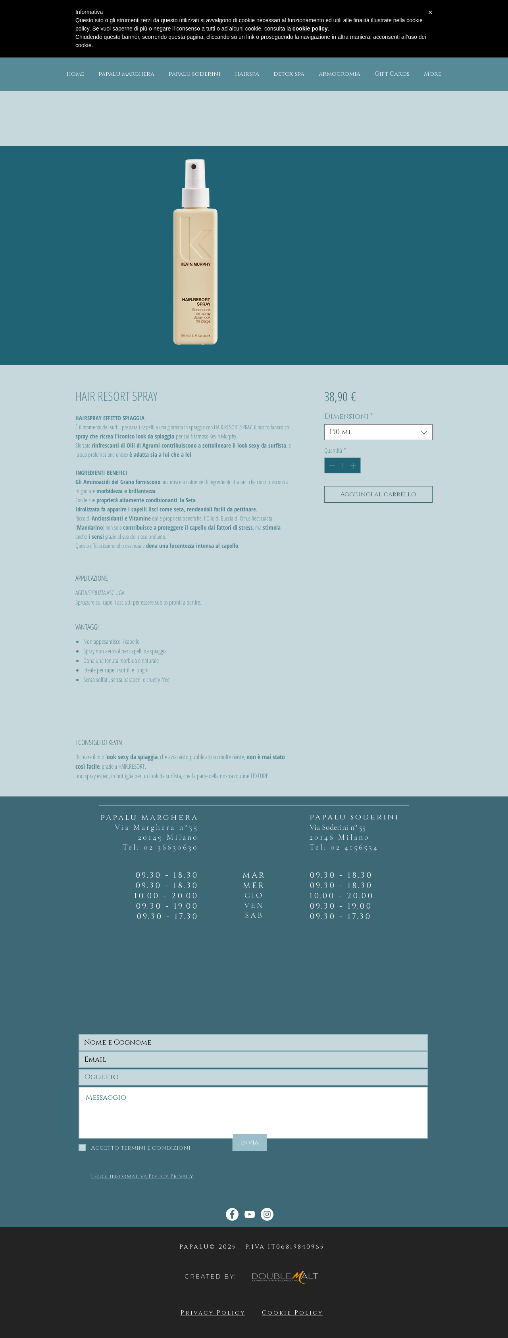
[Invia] (250, 1142)
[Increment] (354, 465)
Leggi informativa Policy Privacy (142, 1176)
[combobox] (378, 432)
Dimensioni (348, 416)
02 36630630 (171, 847)
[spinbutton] (342, 465)
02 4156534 (355, 847)
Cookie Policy (292, 1313)
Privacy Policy (213, 1313)
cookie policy (310, 28)
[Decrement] (331, 465)
